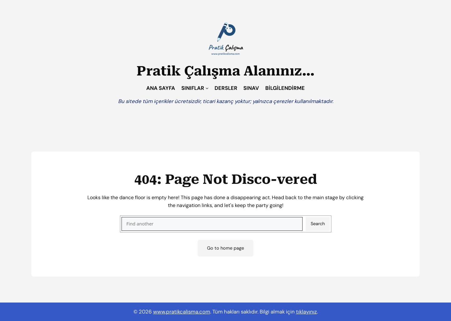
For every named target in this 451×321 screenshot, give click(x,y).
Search (318, 223)
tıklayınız (306, 311)
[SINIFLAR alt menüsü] (207, 88)
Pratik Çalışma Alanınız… (226, 71)
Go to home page (225, 248)
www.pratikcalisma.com (181, 311)
